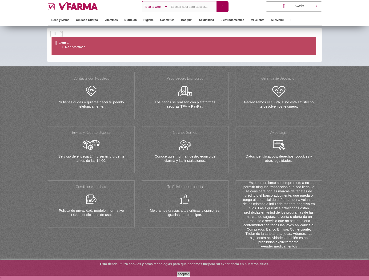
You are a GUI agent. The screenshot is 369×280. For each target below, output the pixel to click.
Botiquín (187, 20)
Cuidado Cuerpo (87, 20)
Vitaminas (111, 20)
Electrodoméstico (232, 20)
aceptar (183, 274)
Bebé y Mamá (60, 20)
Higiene (148, 20)
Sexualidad (206, 20)
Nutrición (130, 20)
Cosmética (167, 20)
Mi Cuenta (257, 20)
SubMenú (277, 20)
